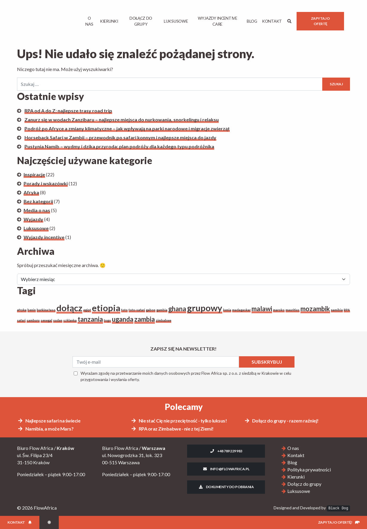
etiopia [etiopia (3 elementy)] (106, 308)
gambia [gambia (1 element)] (161, 310)
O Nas (89, 21)
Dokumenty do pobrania (226, 487)
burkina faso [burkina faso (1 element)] (46, 310)
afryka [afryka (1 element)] (22, 310)
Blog (252, 21)
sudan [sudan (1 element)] (57, 320)
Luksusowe (176, 21)
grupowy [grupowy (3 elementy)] (204, 308)
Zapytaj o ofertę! (339, 522)
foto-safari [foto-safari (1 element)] (137, 310)
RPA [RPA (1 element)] (347, 310)
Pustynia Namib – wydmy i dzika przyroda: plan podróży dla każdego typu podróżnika (119, 146)
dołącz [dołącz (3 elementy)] (69, 308)
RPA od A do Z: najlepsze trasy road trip (68, 110)
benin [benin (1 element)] (31, 310)
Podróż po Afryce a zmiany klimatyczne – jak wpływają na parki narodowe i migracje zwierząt (127, 128)
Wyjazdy (33, 219)
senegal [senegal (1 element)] (46, 320)
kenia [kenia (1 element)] (227, 310)
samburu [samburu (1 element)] (33, 320)
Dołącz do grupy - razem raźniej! (281, 420)
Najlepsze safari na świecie (48, 420)
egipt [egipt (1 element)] (87, 310)
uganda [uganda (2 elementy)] (122, 319)
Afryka (31, 192)
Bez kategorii (38, 201)
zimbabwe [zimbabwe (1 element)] (163, 320)
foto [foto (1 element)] (124, 310)
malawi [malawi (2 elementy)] (262, 309)
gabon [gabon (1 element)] (150, 310)
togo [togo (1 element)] (107, 320)
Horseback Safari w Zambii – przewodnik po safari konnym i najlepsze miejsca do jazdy (120, 137)
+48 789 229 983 (226, 451)
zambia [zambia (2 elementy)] (144, 319)
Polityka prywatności (309, 469)
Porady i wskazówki (46, 183)
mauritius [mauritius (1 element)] (293, 310)
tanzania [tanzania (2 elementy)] (90, 319)
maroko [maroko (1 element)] (279, 310)
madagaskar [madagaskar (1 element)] (241, 310)
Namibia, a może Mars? (45, 428)
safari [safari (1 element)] (21, 320)
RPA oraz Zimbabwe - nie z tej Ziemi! (172, 428)
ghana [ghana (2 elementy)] (177, 309)
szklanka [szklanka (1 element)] (70, 320)
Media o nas (37, 210)
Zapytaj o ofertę (320, 21)
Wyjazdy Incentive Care (217, 21)
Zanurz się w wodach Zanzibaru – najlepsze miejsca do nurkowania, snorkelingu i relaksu (121, 119)
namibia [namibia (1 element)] (337, 310)
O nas (293, 448)
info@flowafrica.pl (226, 469)
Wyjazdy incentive (44, 237)
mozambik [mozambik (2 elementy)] (315, 309)
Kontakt (272, 21)
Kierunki (109, 21)
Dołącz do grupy (140, 21)
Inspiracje (34, 174)
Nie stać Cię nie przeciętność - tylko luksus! (179, 420)
